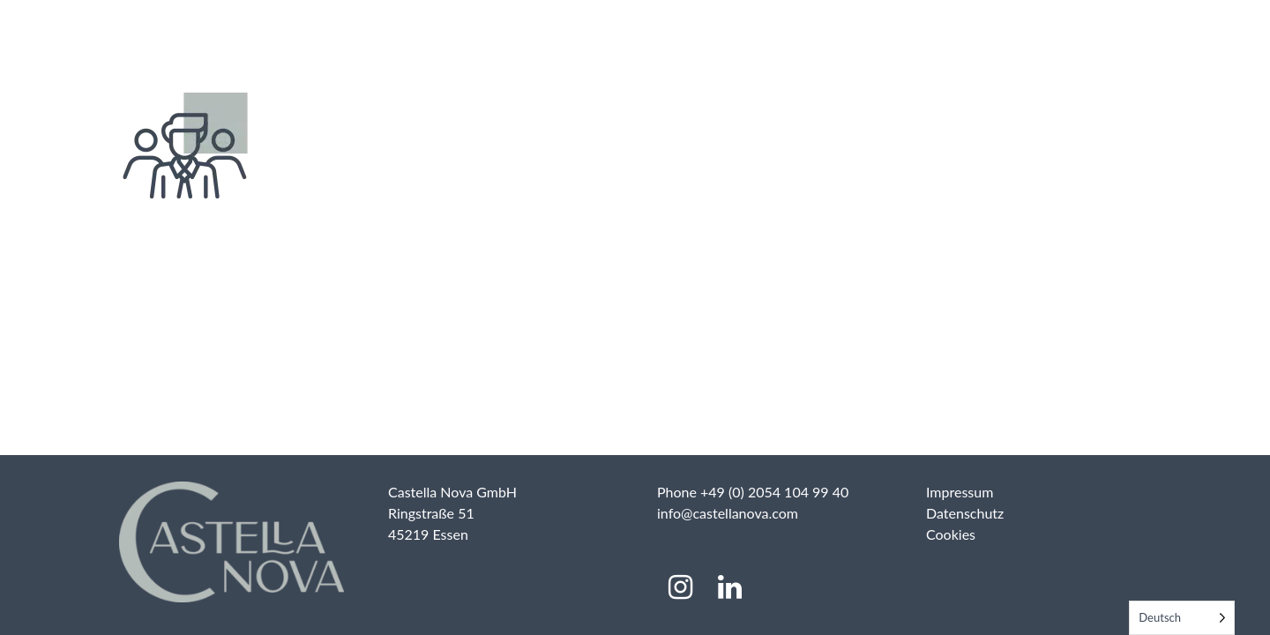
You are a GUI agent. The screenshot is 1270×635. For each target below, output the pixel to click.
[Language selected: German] (1182, 618)
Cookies (950, 534)
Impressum (959, 491)
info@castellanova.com (727, 512)
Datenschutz (965, 512)
